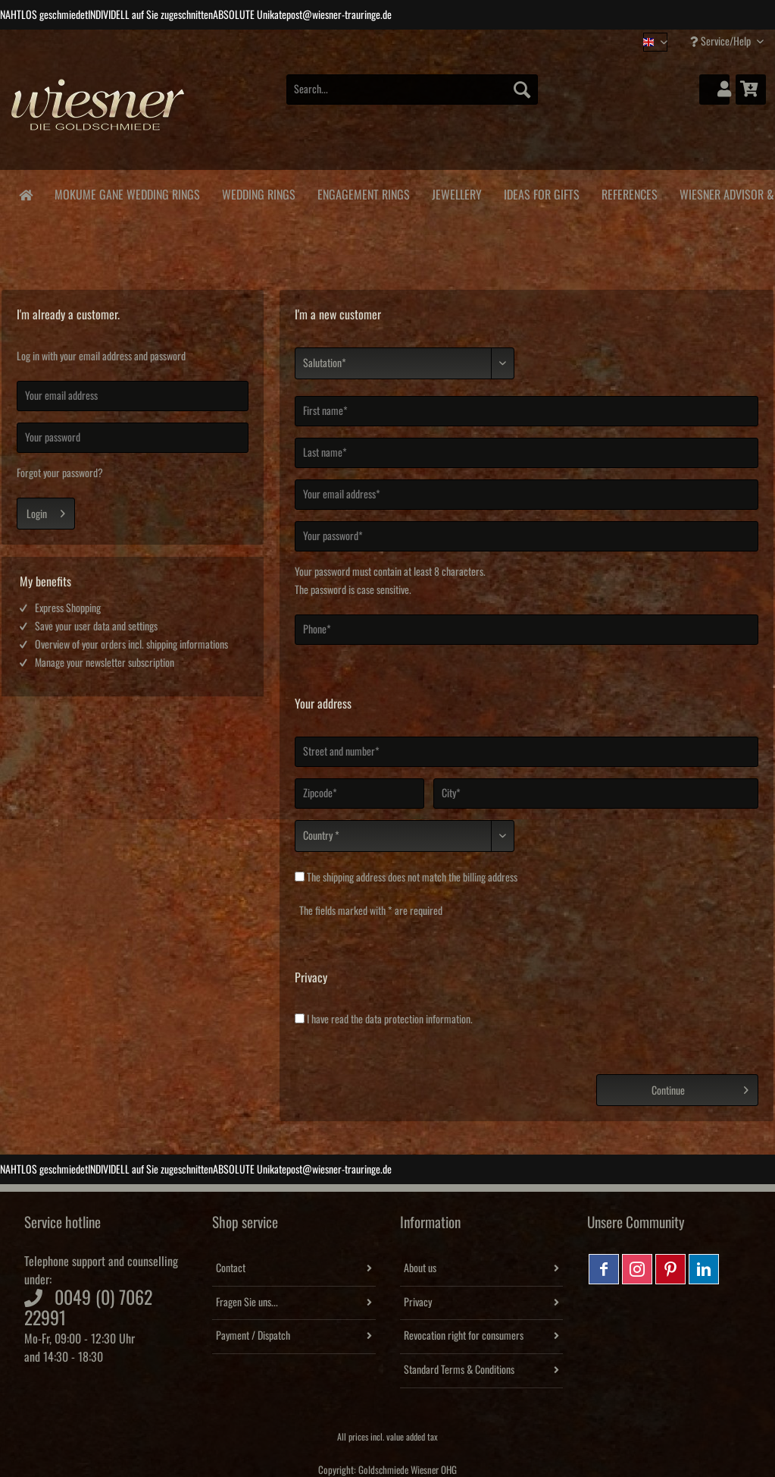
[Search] (522, 89)
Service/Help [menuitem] (721, 41)
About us (420, 1268)
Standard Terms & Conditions (459, 1370)
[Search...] (412, 89)
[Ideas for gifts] (541, 192)
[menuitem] (412, 97)
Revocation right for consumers (463, 1336)
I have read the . (390, 1019)
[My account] (714, 89)
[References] (629, 192)
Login (46, 510)
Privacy (418, 1302)
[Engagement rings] (363, 192)
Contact (230, 1268)
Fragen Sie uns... (247, 1302)
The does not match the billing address (412, 877)
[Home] (25, 194)
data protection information (417, 1019)
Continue (700, 1087)
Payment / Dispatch (253, 1336)
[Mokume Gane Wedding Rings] (127, 192)
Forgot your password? (60, 473)
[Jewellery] (456, 192)
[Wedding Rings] (258, 192)
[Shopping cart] (751, 89)
